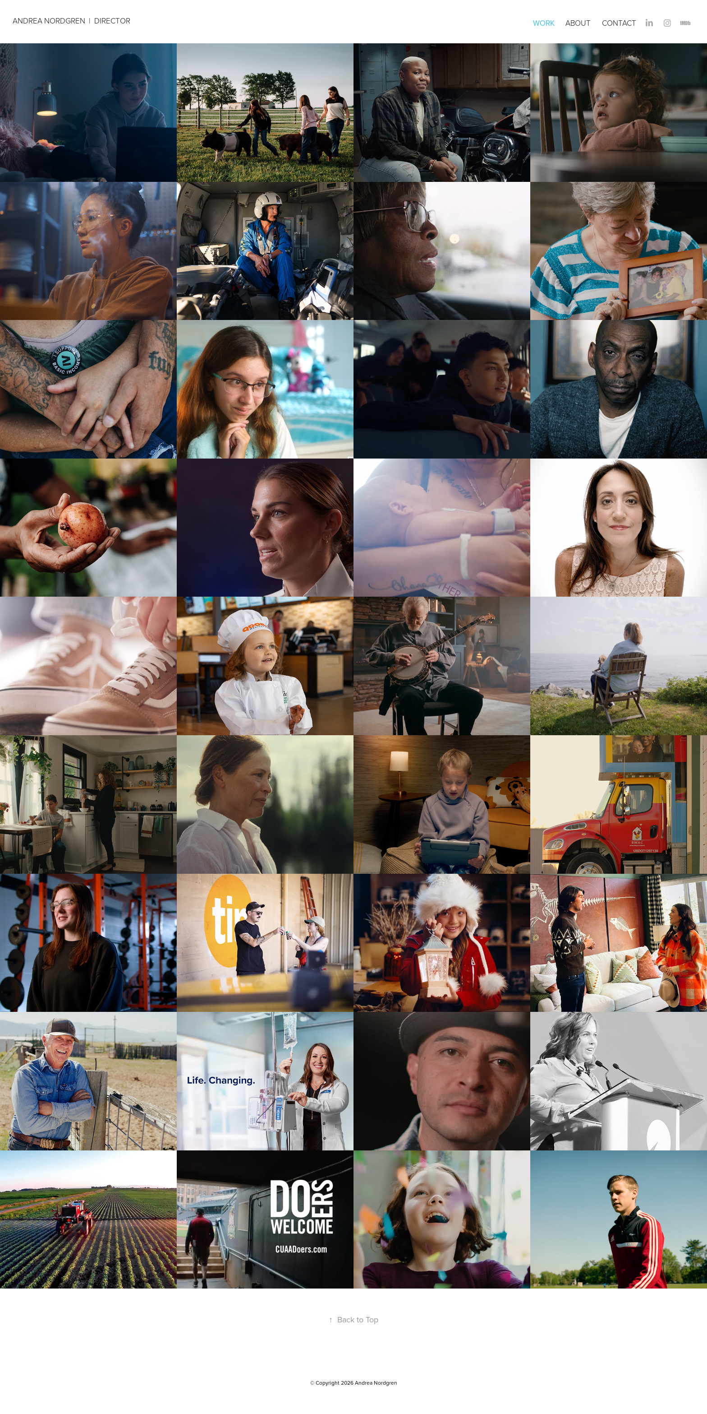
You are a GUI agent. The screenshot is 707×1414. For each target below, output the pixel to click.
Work (544, 23)
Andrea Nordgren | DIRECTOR (72, 20)
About (578, 23)
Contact (619, 23)
